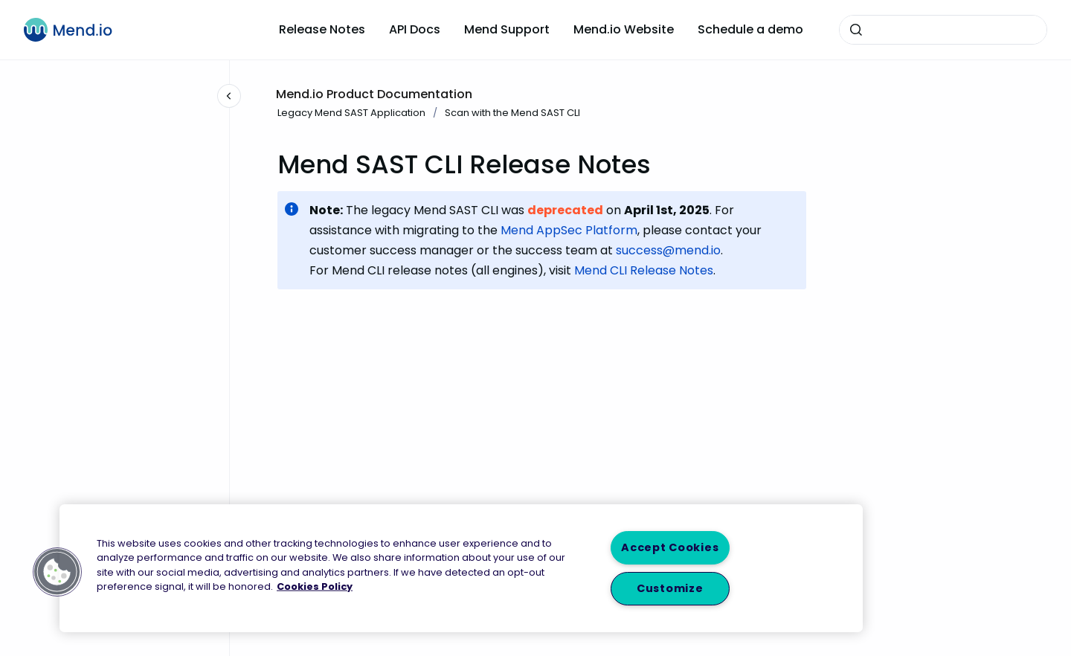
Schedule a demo (750, 29)
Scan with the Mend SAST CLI (512, 113)
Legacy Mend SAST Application (351, 113)
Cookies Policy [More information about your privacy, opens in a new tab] (315, 585)
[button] (57, 572)
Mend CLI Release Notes (643, 270)
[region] (461, 568)
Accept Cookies (669, 547)
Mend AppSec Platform (569, 230)
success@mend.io (668, 250)
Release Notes (322, 29)
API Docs (414, 29)
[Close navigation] (229, 96)
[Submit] (856, 30)
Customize (670, 588)
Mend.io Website (623, 29)
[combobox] (943, 30)
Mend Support (507, 29)
